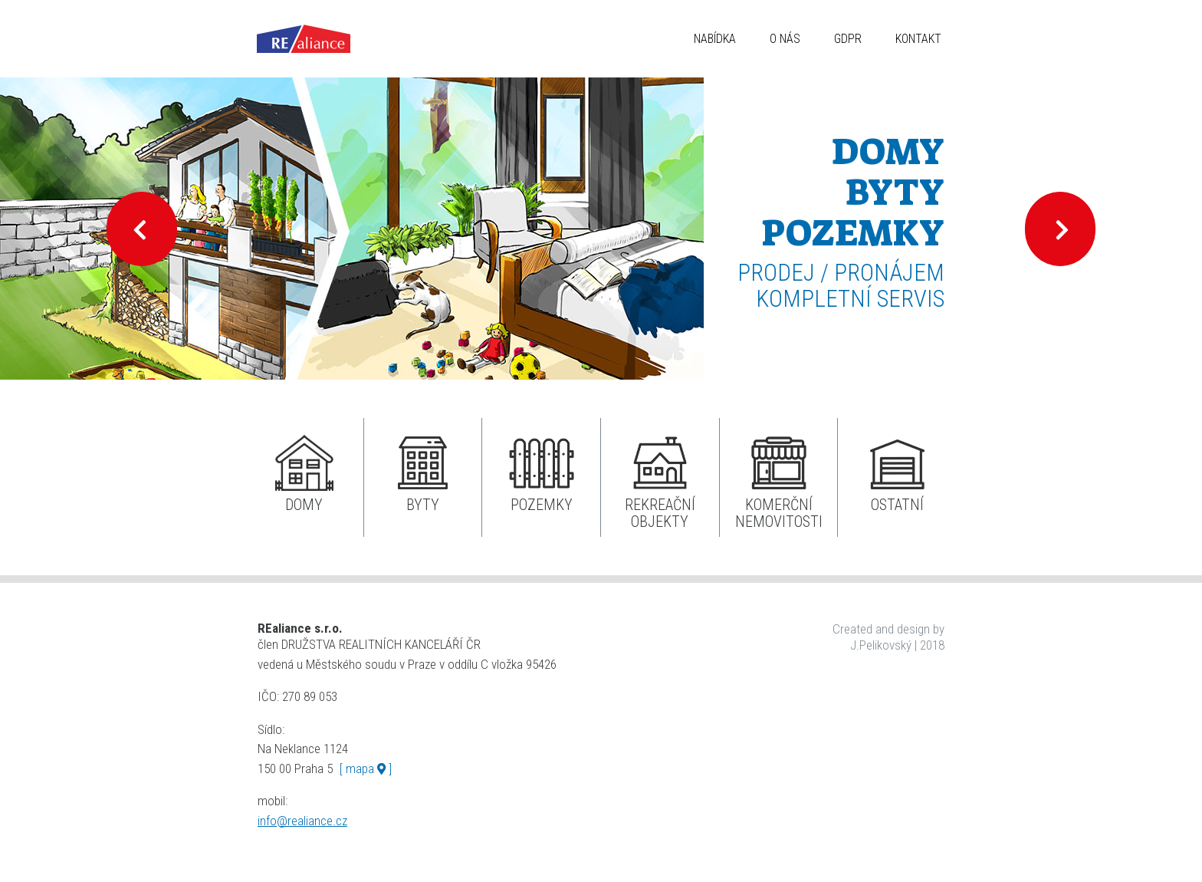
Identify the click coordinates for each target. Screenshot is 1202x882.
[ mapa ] (366, 768)
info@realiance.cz (302, 820)
